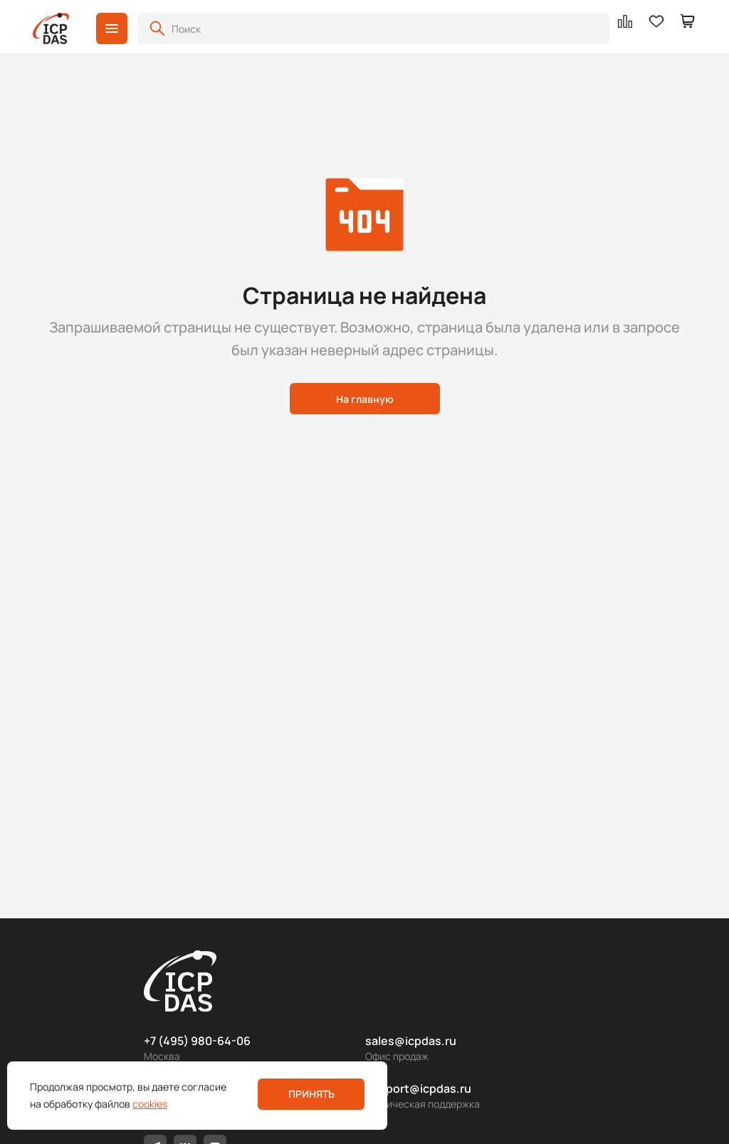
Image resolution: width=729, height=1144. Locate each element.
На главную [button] (365, 399)
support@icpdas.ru (418, 1088)
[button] (111, 28)
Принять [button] (311, 1094)
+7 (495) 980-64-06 (197, 1041)
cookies (149, 1104)
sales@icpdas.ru (410, 1041)
